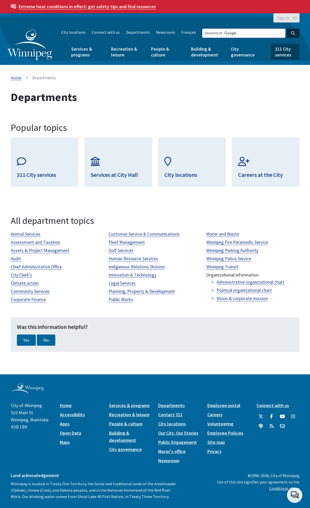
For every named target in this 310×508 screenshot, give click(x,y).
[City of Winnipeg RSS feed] (271, 426)
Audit (16, 258)
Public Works (121, 299)
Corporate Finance (28, 299)
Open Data (70, 433)
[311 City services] (44, 162)
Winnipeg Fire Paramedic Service (237, 242)
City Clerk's (21, 275)
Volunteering (220, 424)
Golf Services (121, 250)
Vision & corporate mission (242, 298)
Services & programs (81, 52)
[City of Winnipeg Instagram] (293, 416)
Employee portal (223, 405)
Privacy (214, 451)
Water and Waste (222, 234)
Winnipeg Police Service (228, 258)
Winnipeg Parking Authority (232, 250)
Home (16, 77)
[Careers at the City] (266, 162)
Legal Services (122, 283)
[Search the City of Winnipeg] (243, 33)
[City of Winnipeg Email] (282, 426)
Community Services (30, 291)
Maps (65, 442)
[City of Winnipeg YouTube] (282, 416)
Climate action (25, 283)
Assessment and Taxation (35, 242)
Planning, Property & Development (142, 291)
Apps (65, 424)
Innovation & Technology (132, 275)
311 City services (283, 52)
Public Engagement (177, 442)
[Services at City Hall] (118, 162)
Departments (138, 32)
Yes (26, 340)
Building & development (204, 52)
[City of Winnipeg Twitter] (260, 416)
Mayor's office (172, 451)
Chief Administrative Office (36, 267)
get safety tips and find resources (87, 6)
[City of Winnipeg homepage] (27, 392)
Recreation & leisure (124, 52)
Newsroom (165, 32)
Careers (214, 415)
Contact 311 (170, 415)
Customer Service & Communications (144, 234)
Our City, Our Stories (178, 433)
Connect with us (106, 32)
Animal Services (25, 234)
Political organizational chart (244, 290)
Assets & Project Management (40, 250)
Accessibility (72, 415)
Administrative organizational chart (250, 282)
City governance (243, 52)
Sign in (283, 17)
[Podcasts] (260, 426)
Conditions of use (284, 488)
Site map (216, 442)
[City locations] (192, 162)
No (46, 340)
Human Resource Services (133, 258)
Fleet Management (127, 242)
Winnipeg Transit (222, 267)
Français (188, 32)
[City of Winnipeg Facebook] (271, 416)
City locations (73, 32)
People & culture (160, 52)
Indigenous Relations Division (137, 267)
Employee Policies (225, 433)
